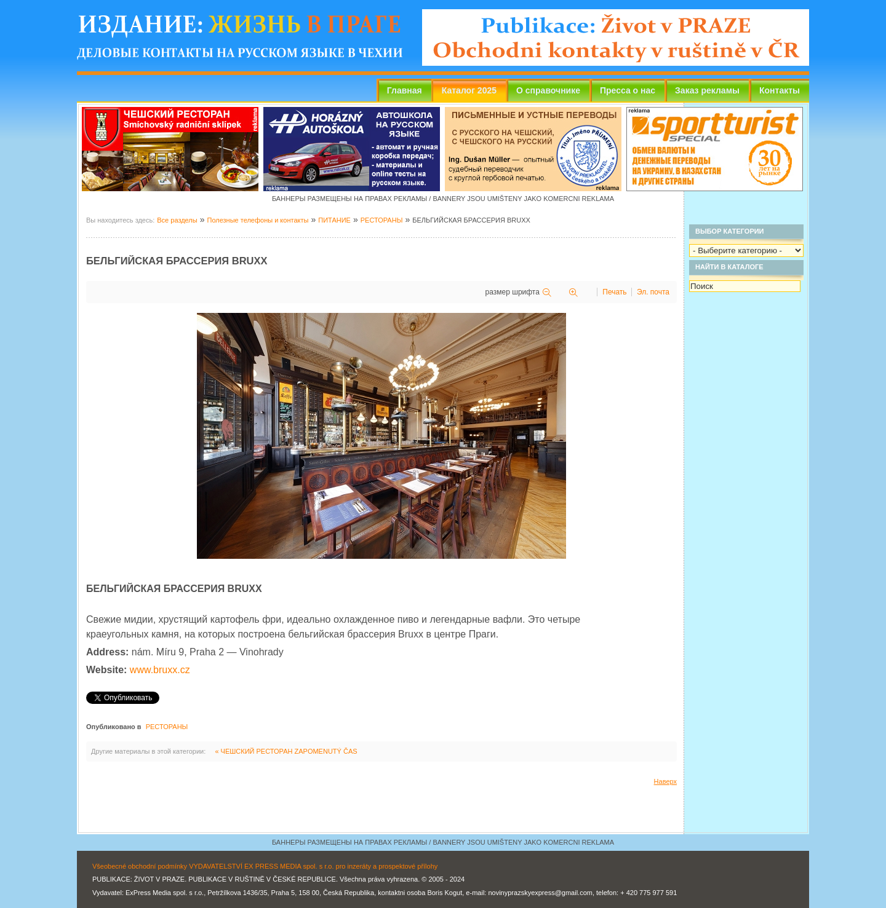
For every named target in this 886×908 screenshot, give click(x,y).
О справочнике (548, 90)
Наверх (665, 781)
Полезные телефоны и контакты (257, 220)
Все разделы (177, 220)
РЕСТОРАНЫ (382, 220)
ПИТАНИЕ (334, 220)
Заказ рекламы (707, 90)
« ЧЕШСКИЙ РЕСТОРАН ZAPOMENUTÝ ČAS (286, 751)
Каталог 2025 (469, 90)
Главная (404, 90)
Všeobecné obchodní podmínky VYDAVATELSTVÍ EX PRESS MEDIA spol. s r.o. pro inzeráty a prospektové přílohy (264, 866)
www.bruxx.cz (160, 670)
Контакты (779, 90)
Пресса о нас (627, 90)
